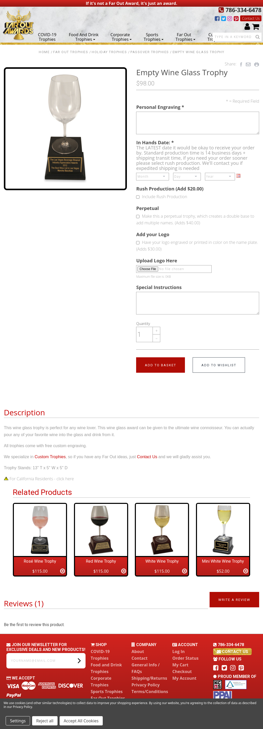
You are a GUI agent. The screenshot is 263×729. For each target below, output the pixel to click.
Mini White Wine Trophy (223, 561)
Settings (18, 721)
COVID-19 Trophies (47, 37)
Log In (178, 651)
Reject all (44, 721)
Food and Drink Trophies (84, 37)
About (138, 651)
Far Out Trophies (185, 37)
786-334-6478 (240, 10)
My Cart (180, 665)
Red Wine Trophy (101, 561)
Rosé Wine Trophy (40, 561)
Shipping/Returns (149, 678)
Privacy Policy (146, 685)
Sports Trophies (153, 37)
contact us (232, 651)
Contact (139, 658)
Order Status (185, 658)
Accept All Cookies (81, 721)
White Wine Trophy (162, 561)
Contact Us (251, 18)
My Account (184, 678)
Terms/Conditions (150, 691)
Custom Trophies (216, 37)
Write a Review (234, 600)
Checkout (182, 671)
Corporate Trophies (121, 37)
